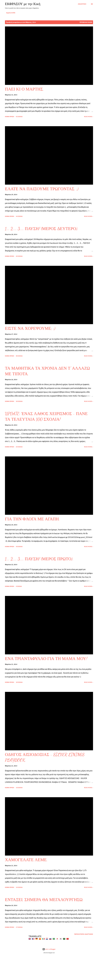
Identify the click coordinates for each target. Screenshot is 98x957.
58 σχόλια (19, 401)
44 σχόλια (19, 256)
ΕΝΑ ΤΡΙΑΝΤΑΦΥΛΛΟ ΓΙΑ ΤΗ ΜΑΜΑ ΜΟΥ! (46, 658)
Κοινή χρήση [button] (9, 116)
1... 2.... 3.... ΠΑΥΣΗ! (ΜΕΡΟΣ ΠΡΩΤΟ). (39, 558)
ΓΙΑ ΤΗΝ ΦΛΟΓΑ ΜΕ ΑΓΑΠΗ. (32, 519)
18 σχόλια (19, 682)
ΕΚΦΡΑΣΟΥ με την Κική (22, 4)
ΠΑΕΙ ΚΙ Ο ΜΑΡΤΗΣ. (24, 89)
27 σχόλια (19, 927)
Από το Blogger (49, 949)
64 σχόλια (19, 447)
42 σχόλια (19, 116)
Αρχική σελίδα (10, 13)
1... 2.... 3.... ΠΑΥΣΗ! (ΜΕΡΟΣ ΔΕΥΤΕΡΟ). (41, 228)
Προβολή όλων (86, 22)
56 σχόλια (19, 216)
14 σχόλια (19, 887)
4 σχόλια (19, 586)
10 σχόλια (19, 787)
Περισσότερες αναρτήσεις (83, 934)
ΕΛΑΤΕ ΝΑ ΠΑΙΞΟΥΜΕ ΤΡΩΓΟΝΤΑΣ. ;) (41, 188)
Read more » (88, 116)
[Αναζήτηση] (82, 4)
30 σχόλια (19, 546)
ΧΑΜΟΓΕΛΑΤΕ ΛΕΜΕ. (26, 859)
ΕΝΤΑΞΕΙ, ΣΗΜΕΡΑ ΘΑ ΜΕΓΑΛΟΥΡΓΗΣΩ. (44, 899)
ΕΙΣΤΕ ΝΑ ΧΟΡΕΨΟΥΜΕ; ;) (30, 328)
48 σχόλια (19, 356)
